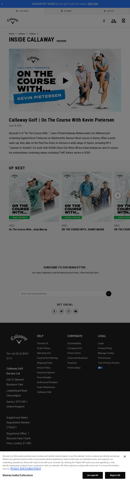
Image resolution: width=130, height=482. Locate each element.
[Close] (124, 456)
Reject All (115, 475)
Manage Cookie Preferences (18, 475)
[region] (65, 466)
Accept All (92, 475)
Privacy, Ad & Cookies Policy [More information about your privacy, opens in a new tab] (25, 469)
